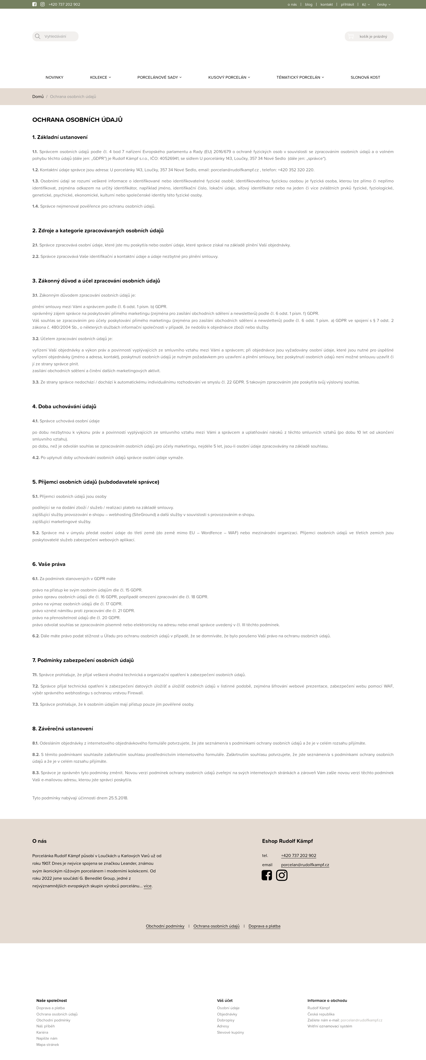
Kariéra (42, 1026)
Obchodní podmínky (165, 923)
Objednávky (227, 1008)
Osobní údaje (228, 1002)
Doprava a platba (264, 923)
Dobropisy (225, 1014)
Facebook (267, 875)
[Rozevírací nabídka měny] (365, 4)
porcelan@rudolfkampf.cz (305, 865)
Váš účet (225, 995)
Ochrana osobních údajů (216, 923)
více (148, 886)
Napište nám (46, 1032)
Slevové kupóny (230, 1026)
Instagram (282, 875)
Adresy (223, 1020)
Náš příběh (45, 1020)
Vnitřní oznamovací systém (330, 1020)
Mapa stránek (47, 1038)
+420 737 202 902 (64, 4)
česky (382, 4)
